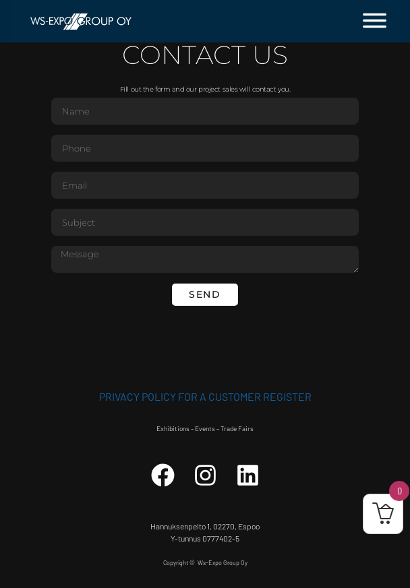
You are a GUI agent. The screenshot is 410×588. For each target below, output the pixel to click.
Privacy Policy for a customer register (205, 396)
